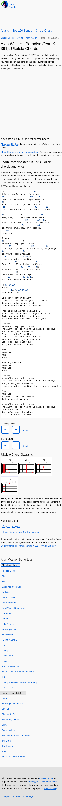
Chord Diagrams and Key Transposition (19, 152)
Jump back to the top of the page (17, 796)
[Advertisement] (31, 103)
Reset (25, 430)
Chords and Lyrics (9, 144)
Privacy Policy (50, 788)
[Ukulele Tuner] (42, 4)
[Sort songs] (10, 565)
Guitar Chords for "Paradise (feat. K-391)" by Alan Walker (27, 546)
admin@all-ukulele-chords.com (42, 781)
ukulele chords (46, 778)
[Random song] (50, 4)
